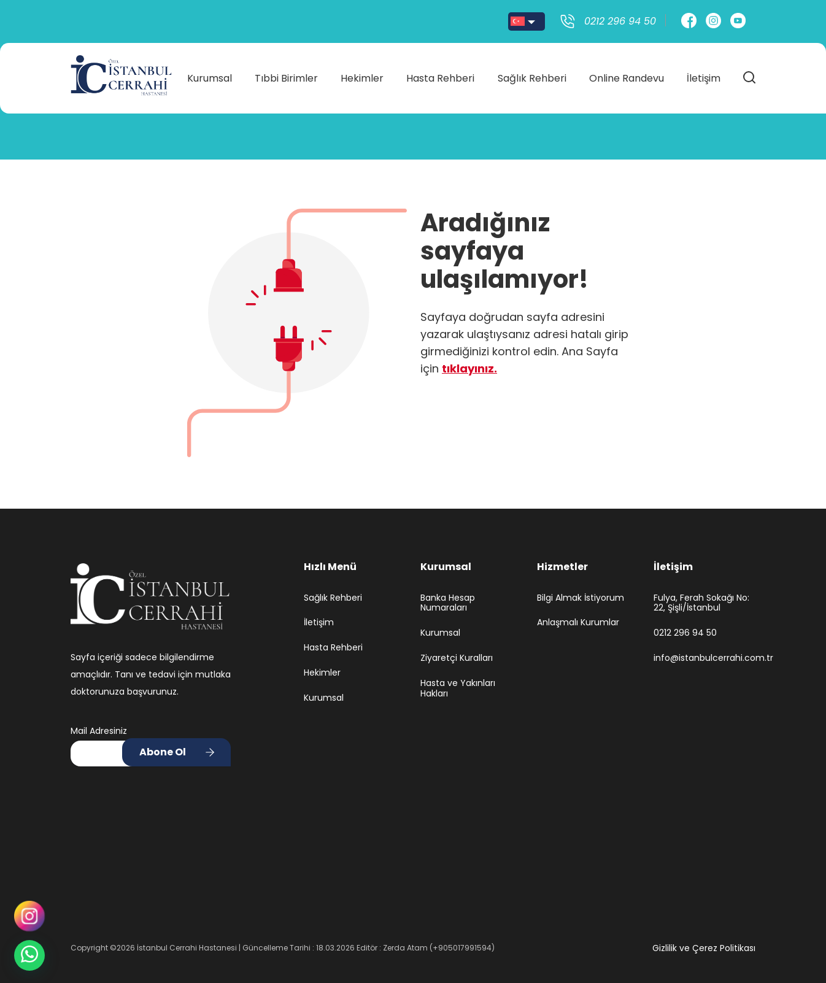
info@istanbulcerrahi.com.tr (704, 658)
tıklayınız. (469, 368)
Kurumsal (209, 74)
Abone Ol (162, 752)
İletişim (703, 74)
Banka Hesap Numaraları (447, 603)
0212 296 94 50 (685, 633)
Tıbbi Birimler (286, 74)
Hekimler (362, 74)
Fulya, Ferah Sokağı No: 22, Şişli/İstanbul (701, 603)
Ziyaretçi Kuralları (456, 658)
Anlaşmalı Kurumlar (578, 622)
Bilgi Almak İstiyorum (580, 598)
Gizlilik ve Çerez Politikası (703, 948)
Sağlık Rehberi (532, 74)
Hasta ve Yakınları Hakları (457, 688)
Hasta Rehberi (440, 74)
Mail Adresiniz (99, 731)
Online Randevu (626, 74)
